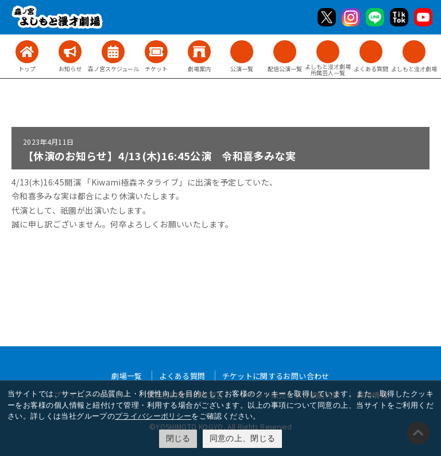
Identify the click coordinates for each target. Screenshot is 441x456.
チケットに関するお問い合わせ (276, 375)
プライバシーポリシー (153, 416)
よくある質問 (182, 375)
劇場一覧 (126, 375)
